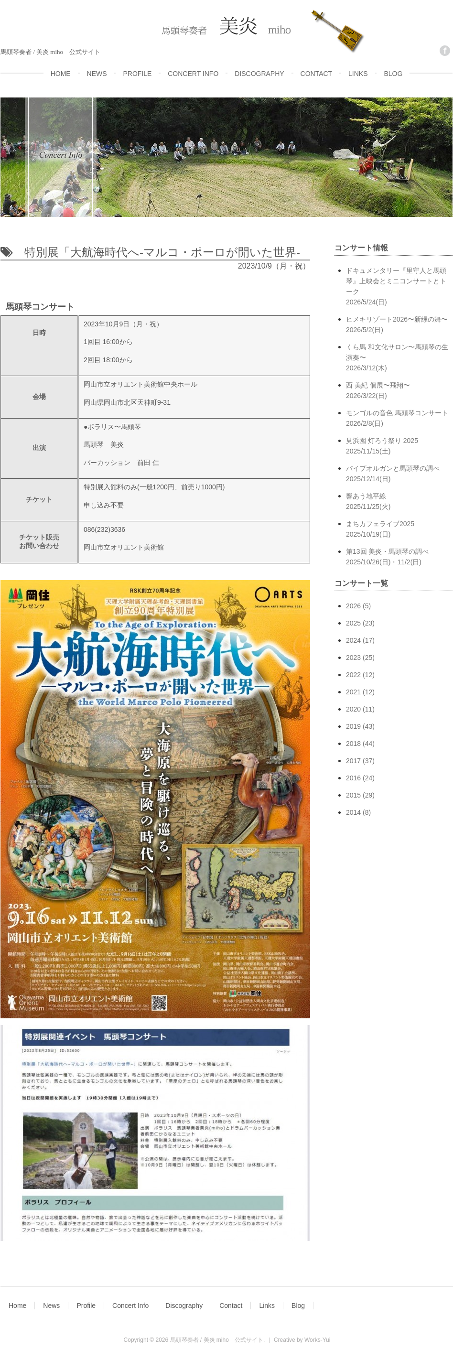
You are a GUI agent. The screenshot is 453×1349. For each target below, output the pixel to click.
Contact (230, 1305)
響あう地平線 (399, 502)
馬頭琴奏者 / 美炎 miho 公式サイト (216, 1340)
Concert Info (130, 1305)
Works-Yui (317, 1340)
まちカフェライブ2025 (399, 530)
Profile (86, 1305)
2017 (353, 761)
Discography (184, 1305)
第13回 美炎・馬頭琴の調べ (399, 557)
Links (267, 1305)
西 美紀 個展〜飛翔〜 (399, 391)
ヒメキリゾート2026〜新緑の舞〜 (399, 325)
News (51, 1305)
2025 (353, 623)
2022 (353, 675)
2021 (353, 692)
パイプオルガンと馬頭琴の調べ (399, 474)
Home (17, 1305)
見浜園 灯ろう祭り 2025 (399, 446)
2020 (353, 709)
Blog (298, 1305)
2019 (353, 726)
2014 (353, 812)
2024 (353, 640)
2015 (353, 795)
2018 (353, 743)
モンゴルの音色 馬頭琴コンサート (399, 419)
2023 (353, 657)
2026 (353, 606)
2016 (353, 778)
